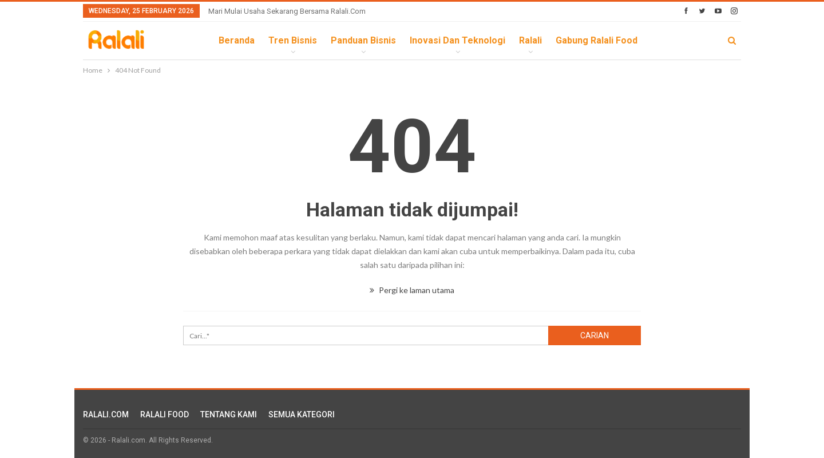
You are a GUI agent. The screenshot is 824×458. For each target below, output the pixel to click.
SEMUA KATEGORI (301, 414)
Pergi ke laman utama (412, 290)
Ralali (530, 40)
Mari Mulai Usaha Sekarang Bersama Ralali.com (287, 11)
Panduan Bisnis (363, 40)
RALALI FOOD (164, 414)
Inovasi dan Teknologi (457, 40)
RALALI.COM (106, 414)
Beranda (237, 40)
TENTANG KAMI (228, 414)
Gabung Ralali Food (596, 40)
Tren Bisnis (292, 40)
